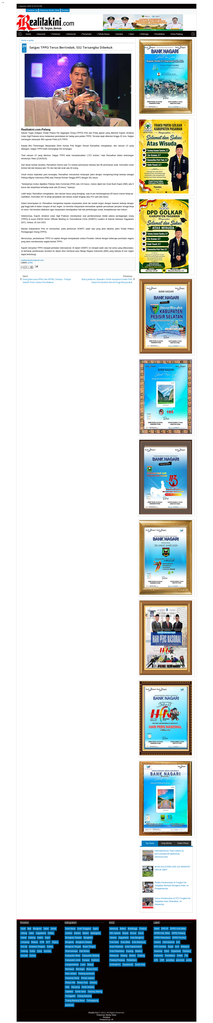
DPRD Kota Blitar (178, 928)
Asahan (68, 933)
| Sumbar (108, 34)
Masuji (90, 964)
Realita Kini (93, 1013)
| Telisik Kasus (93, 34)
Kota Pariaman (116, 946)
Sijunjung (75, 987)
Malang (124, 955)
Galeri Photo (183, 843)
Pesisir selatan (87, 978)
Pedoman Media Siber (49, 10)
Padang (141, 955)
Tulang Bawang (84, 996)
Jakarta (113, 937)
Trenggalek (70, 996)
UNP (162, 960)
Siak (67, 987)
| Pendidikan (148, 34)
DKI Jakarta (115, 933)
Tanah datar (80, 991)
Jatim (31, 933)
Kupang (129, 951)
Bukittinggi (132, 928)
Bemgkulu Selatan (73, 937)
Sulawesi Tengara (37, 946)
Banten (77, 933)
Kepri (47, 937)
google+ (188, 6)
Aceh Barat (70, 928)
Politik (179, 955)
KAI (178, 942)
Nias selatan (70, 973)
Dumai (133, 933)
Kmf (177, 946)
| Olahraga (133, 34)
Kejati (170, 946)
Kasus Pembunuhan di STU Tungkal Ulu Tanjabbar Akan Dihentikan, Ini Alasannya (173, 901)
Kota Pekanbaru (117, 951)
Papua (55, 942)
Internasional (168, 942)
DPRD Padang (178, 933)
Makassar (114, 955)
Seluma (93, 982)
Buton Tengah (89, 946)
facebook (184, 6)
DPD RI (164, 928)
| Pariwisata (76, 34)
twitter (179, 6)
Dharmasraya (71, 951)
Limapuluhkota (71, 964)
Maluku (34, 942)
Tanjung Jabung (95, 991)
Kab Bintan (84, 951)
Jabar (46, 928)
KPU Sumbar (160, 946)
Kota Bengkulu (136, 937)
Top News (149, 843)
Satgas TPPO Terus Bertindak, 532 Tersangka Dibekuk (70, 47)
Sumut (32, 955)
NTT (48, 942)
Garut (140, 933)
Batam (86, 933)
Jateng (24, 933)
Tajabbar (69, 991)
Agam (95, 928)
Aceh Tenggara (84, 928)
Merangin (80, 969)
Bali (29, 928)
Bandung (114, 928)
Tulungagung (92, 1000)
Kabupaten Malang (90, 955)
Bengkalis (88, 937)
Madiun (138, 951)
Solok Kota (140, 964)
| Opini (120, 34)
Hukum (157, 942)
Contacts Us (32, 10)
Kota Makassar (138, 942)
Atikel (156, 928)
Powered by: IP (106, 1020)
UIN (156, 960)
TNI (186, 955)
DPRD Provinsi (179, 937)
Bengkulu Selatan (84, 942)
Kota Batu (114, 942)
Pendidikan (170, 955)
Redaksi (65, 10)
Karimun (95, 960)
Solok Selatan (88, 987)
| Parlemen (45, 34)
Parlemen (158, 955)
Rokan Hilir (70, 982)
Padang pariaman (86, 973)
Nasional (158, 951)
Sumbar (47, 951)
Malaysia (185, 946)
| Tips (180, 34)
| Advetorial (60, 34)
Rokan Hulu (82, 982)
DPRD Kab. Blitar (162, 933)
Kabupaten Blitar (72, 955)
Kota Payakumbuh (133, 946)
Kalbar (51, 933)
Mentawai (69, 969)
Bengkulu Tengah (73, 946)
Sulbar (50, 946)
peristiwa (170, 960)
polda (30, 262)
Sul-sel (24, 946)
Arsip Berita (166, 843)
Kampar (85, 960)
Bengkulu (37, 928)
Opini (166, 951)
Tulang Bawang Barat (75, 1000)
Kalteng (31, 937)
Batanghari (95, 933)
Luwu (83, 964)
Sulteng (24, 951)
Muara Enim (92, 969)
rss (192, 6)
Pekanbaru (131, 960)
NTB (42, 942)
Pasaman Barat (72, 978)
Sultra (32, 951)
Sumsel (24, 955)
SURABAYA (115, 964)
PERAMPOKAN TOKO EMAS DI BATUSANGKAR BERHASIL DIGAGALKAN (169, 854)
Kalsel (23, 937)
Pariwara (187, 951)
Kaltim (40, 937)
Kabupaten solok (72, 960)
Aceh (23, 928)
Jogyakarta (41, 933)
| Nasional (30, 34)
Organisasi (176, 951)
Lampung (25, 942)
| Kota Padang (166, 34)
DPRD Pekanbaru (162, 937)
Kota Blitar (125, 942)
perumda (180, 960)
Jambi (53, 928)
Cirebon (142, 928)
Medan (132, 955)
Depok (125, 933)
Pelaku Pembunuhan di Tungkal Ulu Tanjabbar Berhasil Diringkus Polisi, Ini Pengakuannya (172, 885)
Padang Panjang (117, 960)
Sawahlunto (128, 964)
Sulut (39, 951)
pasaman (69, 1005)
